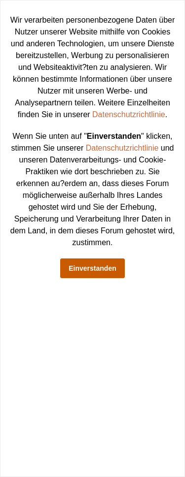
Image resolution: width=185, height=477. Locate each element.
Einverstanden (92, 268)
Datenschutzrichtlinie (128, 114)
